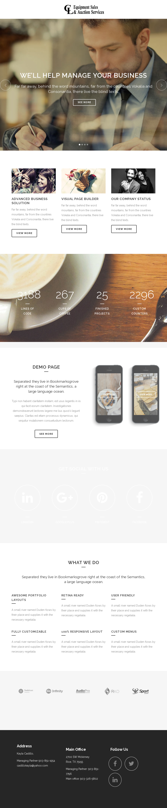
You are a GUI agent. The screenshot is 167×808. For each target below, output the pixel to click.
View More (24, 233)
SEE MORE (46, 433)
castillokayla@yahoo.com (32, 765)
